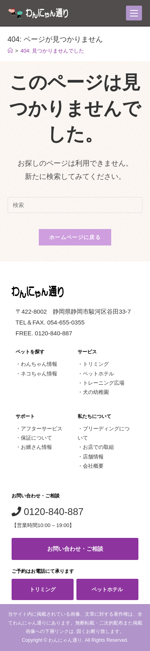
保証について (36, 438)
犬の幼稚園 (96, 392)
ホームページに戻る (75, 237)
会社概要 (93, 466)
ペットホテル (98, 374)
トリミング (96, 364)
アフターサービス (41, 429)
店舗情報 (93, 457)
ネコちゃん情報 (39, 374)
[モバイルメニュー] (134, 13)
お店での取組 (98, 447)
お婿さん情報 (36, 447)
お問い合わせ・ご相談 (75, 549)
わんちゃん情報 (39, 364)
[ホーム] (10, 51)
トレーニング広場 (103, 383)
